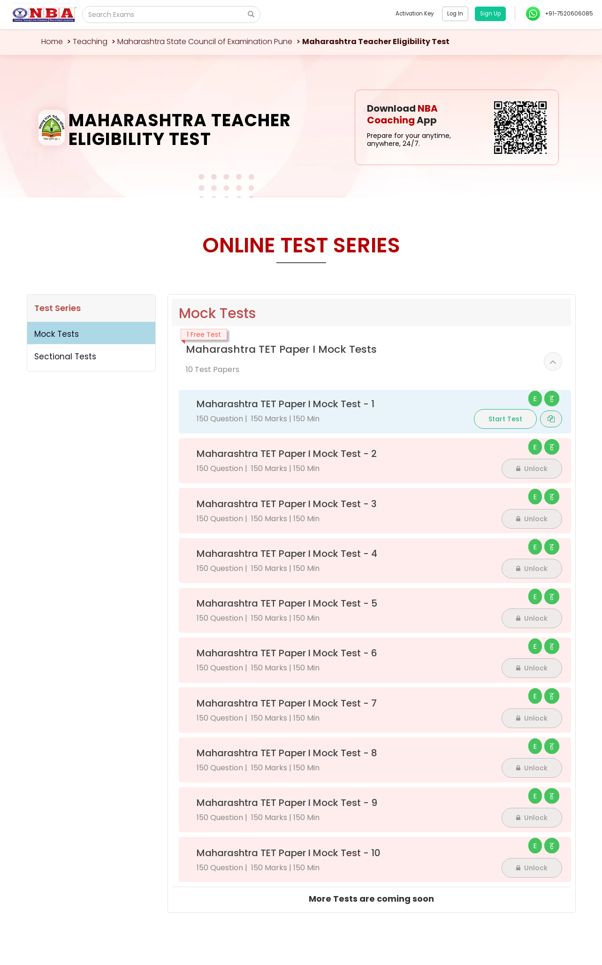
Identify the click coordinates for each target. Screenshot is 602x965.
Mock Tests (56, 334)
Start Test (505, 419)
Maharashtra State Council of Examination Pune (204, 41)
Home (52, 41)
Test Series (57, 308)
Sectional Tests (65, 356)
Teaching (90, 41)
